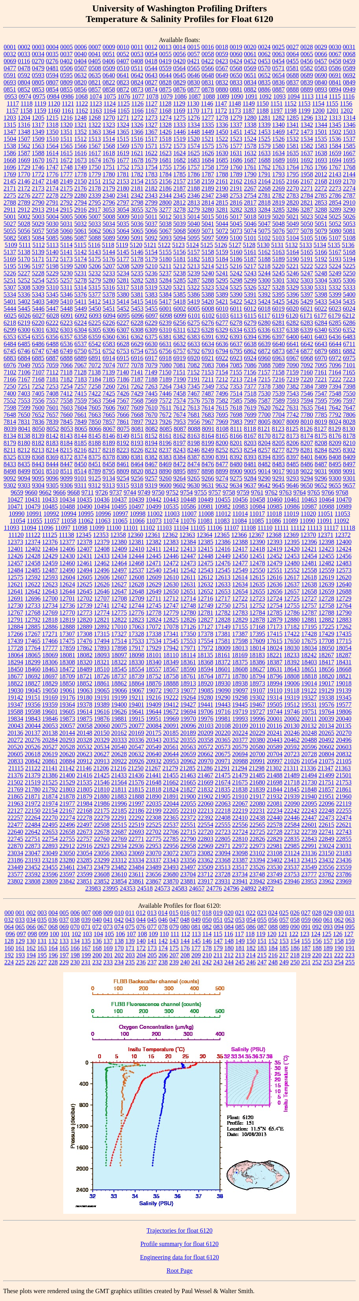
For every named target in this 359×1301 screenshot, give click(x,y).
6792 (193, 351)
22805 (223, 839)
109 (153, 934)
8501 (38, 471)
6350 (335, 329)
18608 (240, 669)
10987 (309, 506)
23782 (326, 874)
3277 (165, 209)
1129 (179, 103)
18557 (153, 669)
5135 (334, 245)
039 (86, 919)
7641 (321, 407)
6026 (24, 315)
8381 (137, 457)
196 (53, 955)
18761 (188, 676)
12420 (292, 549)
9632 (222, 485)
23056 (102, 853)
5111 (25, 245)
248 (273, 962)
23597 (67, 874)
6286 (349, 322)
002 (31, 912)
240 (185, 962)
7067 (80, 365)
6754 (137, 351)
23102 (257, 853)
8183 (52, 443)
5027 (10, 223)
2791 (52, 202)
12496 (102, 570)
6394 (250, 336)
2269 (278, 188)
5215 (222, 266)
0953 (10, 96)
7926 (165, 421)
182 (251, 948)
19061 (67, 690)
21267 (153, 768)
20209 (205, 732)
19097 (240, 690)
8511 (66, 471)
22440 (274, 817)
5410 (66, 301)
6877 (306, 351)
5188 (264, 259)
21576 (136, 782)
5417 (165, 301)
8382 (151, 457)
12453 (292, 556)
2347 (207, 195)
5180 (165, 259)
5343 (38, 294)
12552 (292, 570)
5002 (24, 216)
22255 (344, 810)
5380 (123, 294)
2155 (151, 181)
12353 (101, 534)
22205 (171, 810)
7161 (320, 372)
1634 (278, 153)
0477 (10, 68)
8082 (151, 428)
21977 (67, 803)
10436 (102, 499)
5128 (249, 245)
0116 (24, 61)
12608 (136, 577)
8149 (123, 435)
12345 (84, 534)
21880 (102, 796)
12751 (240, 605)
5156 (179, 252)
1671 (52, 160)
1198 (290, 110)
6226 (109, 322)
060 (317, 919)
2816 (236, 202)
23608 (102, 874)
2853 (321, 202)
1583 (321, 146)
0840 (321, 82)
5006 (80, 216)
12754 (274, 605)
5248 (321, 273)
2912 (24, 209)
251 (306, 962)
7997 (250, 421)
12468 (136, 563)
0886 (264, 89)
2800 (165, 202)
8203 (250, 443)
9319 (151, 485)
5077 (292, 230)
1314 (349, 117)
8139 (38, 435)
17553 (188, 641)
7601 (52, 407)
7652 (38, 414)
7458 (179, 393)
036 (53, 919)
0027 (292, 47)
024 (273, 912)
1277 (207, 117)
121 (283, 934)
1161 (68, 110)
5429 (306, 301)
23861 (136, 881)
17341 (171, 633)
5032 (80, 223)
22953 (153, 846)
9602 (179, 485)
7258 (94, 386)
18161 (222, 655)
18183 (257, 655)
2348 (222, 195)
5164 (292, 252)
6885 (38, 358)
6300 (24, 329)
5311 (66, 287)
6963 (278, 358)
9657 (349, 485)
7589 (278, 400)
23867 (153, 881)
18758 (171, 676)
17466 (50, 641)
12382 (153, 542)
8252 (222, 450)
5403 (38, 301)
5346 (66, 294)
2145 (10, 181)
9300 (335, 478)
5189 (278, 259)
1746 (38, 167)
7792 (335, 414)
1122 (82, 103)
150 (251, 941)
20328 (84, 740)
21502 (15, 782)
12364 (204, 534)
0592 (24, 75)
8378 (109, 457)
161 (20, 948)
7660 (66, 414)
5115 (80, 245)
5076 (278, 230)
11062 (85, 520)
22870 (15, 846)
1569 (123, 146)
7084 (222, 365)
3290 (349, 209)
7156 (250, 372)
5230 (66, 273)
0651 (250, 75)
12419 (274, 549)
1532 (292, 139)
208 (185, 955)
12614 (240, 577)
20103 (206, 725)
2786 (335, 195)
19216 (153, 697)
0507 (80, 68)
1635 (292, 153)
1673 (80, 160)
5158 (207, 252)
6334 (236, 329)
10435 (84, 499)
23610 (119, 874)
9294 (306, 478)
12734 (50, 605)
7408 (52, 393)
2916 (80, 209)
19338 (326, 697)
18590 (188, 669)
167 (86, 948)
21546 (102, 782)
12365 (222, 534)
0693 (10, 82)
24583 (179, 888)
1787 (207, 174)
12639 (326, 584)
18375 (240, 662)
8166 (236, 435)
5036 (137, 223)
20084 (154, 725)
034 (31, 919)
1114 (321, 96)
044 (141, 919)
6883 (10, 358)
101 (65, 934)
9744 (130, 492)
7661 (80, 414)
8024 (335, 421)
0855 (66, 89)
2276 (24, 195)
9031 (321, 471)
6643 (321, 344)
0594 (52, 75)
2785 (321, 195)
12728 (326, 598)
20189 (188, 732)
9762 (271, 492)
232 (97, 962)
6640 (278, 344)
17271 (50, 633)
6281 (278, 322)
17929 (153, 648)
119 (260, 934)
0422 (207, 61)
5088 (94, 238)
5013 (179, 216)
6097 (151, 315)
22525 (153, 824)
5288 (207, 280)
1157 (12, 110)
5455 (151, 308)
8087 (180, 428)
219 (306, 955)
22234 (274, 810)
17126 (188, 626)
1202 (346, 110)
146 (207, 941)
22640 (15, 831)
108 (142, 934)
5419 (193, 301)
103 (87, 934)
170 (119, 948)
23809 (50, 881)
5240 (207, 273)
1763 (278, 167)
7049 (24, 365)
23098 (240, 853)
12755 (292, 605)
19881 (119, 718)
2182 (151, 188)
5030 (52, 223)
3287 (306, 209)
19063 (85, 690)
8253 (236, 450)
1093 (279, 96)
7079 (151, 365)
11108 (248, 527)
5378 (109, 294)
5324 (222, 287)
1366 (137, 131)
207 (174, 955)
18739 (136, 676)
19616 (102, 711)
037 (64, 919)
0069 (10, 61)
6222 (52, 322)
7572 (165, 400)
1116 (349, 96)
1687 (250, 160)
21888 (136, 796)
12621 (15, 584)
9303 (24, 485)
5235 (137, 273)
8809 (123, 471)
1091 (251, 96)
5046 (250, 223)
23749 (274, 874)
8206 (292, 443)
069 (64, 927)
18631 (274, 669)
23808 (32, 881)
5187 (250, 259)
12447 (188, 556)
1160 (54, 110)
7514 (236, 393)
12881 (309, 619)
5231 (80, 273)
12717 (223, 598)
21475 (223, 775)
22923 (102, 846)
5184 (222, 259)
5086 (66, 238)
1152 (290, 103)
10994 (69, 513)
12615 (257, 577)
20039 (326, 718)
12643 (50, 591)
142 (163, 941)
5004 (52, 216)
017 (196, 912)
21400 (67, 775)
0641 (123, 75)
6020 (292, 308)
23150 (326, 853)
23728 (223, 874)
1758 (207, 167)
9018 (292, 471)
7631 (292, 407)
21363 (343, 768)
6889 (80, 358)
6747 (38, 351)
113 (196, 934)
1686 (236, 160)
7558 (66, 400)
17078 (171, 626)
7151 (179, 372)
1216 (66, 117)
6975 (349, 358)
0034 (38, 54)
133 (64, 941)
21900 (188, 796)
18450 (15, 669)
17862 (84, 648)
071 (86, 927)
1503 (349, 131)
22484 (32, 824)
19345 (344, 697)
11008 (206, 513)
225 (20, 962)
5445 (24, 308)
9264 (179, 478)
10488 (67, 506)
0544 (151, 68)
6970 (321, 358)
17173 (274, 626)
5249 (335, 273)
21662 (171, 782)
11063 (102, 520)
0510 (123, 68)
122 (294, 934)
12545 (223, 570)
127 (349, 934)
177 (196, 948)
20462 (292, 740)
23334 (136, 860)
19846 (50, 718)
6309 (151, 329)
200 (97, 955)
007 (86, 912)
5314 (80, 287)
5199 (66, 266)
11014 (240, 513)
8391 (222, 457)
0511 (137, 68)
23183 (344, 853)
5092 (151, 238)
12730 (15, 605)
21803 (67, 789)
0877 (193, 89)
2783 (292, 195)
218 (295, 955)
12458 (32, 563)
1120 (54, 103)
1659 (335, 153)
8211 (10, 450)
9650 (306, 485)
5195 (10, 266)
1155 (332, 103)
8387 (193, 457)
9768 (342, 492)
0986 (67, 96)
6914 (109, 358)
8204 (264, 443)
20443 (274, 740)
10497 (136, 506)
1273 (151, 117)
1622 (151, 153)
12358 (118, 534)
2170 (349, 181)
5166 (321, 252)
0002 (24, 47)
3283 (250, 209)
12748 (188, 605)
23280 (67, 860)
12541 (171, 570)
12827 (205, 619)
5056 (24, 230)
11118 (347, 527)
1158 (26, 110)
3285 (278, 209)
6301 (38, 329)
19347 (15, 704)
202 (119, 955)
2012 (321, 174)
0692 (349, 75)
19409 (153, 704)
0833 (236, 82)
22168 (84, 810)
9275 (236, 478)
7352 (222, 386)
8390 (207, 457)
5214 (207, 266)
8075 (123, 428)
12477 (240, 563)
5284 (165, 280)
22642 (32, 831)
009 (108, 912)
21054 (309, 761)
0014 (179, 47)
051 (218, 919)
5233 (109, 273)
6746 (24, 351)
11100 (113, 527)
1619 (123, 153)
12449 (223, 556)
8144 (80, 435)
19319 (292, 697)
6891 (94, 358)
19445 (240, 704)
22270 (50, 817)
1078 (152, 96)
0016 (207, 47)
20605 (15, 754)
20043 (16, 725)
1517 (151, 139)
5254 (38, 280)
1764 (292, 167)
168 (97, 948)
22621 (344, 824)
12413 (188, 549)
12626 (102, 584)
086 (251, 927)
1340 (278, 124)
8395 (278, 457)
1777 (66, 174)
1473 (306, 131)
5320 (165, 287)
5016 (222, 216)
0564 (179, 68)
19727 (257, 711)
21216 (118, 768)
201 (108, 955)
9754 (186, 492)
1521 (207, 139)
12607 (119, 577)
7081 (179, 365)
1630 (222, 153)
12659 (326, 591)
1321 (80, 124)
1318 (52, 124)
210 (207, 955)
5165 (306, 252)
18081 (67, 655)
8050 (38, 428)
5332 (335, 287)
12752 (257, 605)
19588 (15, 711)
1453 (264, 131)
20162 (119, 732)
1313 (335, 117)
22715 (188, 831)
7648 (10, 414)
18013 (240, 648)
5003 (38, 216)
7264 (165, 386)
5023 (306, 216)
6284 (321, 322)
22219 (240, 810)
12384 (188, 542)
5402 (24, 301)
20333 (119, 740)
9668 (73, 492)
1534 (306, 139)
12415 (205, 549)
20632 (136, 754)
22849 (326, 839)
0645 (179, 75)
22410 (240, 817)
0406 (109, 61)
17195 (309, 626)
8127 (320, 428)
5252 (24, 280)
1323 (109, 124)
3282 (236, 209)
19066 (119, 690)
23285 (84, 860)
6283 (306, 322)
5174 (80, 259)
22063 (223, 803)
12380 (119, 542)
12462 (102, 563)
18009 (223, 648)
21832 (205, 789)
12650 (171, 591)
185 (284, 948)
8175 (321, 435)
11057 (51, 520)
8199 (207, 443)
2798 (137, 202)
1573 (179, 146)
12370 (308, 534)
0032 (10, 54)
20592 (292, 747)
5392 (264, 294)
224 (9, 962)
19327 (309, 697)
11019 (291, 513)
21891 (171, 796)
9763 (285, 492)
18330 (136, 662)
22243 (309, 810)
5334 (10, 294)
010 (119, 912)
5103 (278, 238)
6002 (179, 308)
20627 (102, 754)
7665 (109, 414)
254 (339, 962)
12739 (84, 605)
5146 (137, 252)
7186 (123, 379)
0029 (321, 47)
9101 (80, 478)
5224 (335, 266)
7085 (236, 365)
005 (64, 912)
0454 (278, 61)
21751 (326, 782)
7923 (151, 421)
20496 (344, 740)
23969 (344, 881)
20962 (188, 761)
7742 (292, 414)
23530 (274, 867)
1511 (66, 139)
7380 (278, 386)
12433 (102, 556)
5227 (24, 273)
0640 (109, 75)
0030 (335, 47)
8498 (10, 471)
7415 (80, 393)
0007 (94, 47)
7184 (94, 379)
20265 (326, 732)
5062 (94, 230)
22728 (274, 831)
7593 (292, 400)
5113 (52, 245)
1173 (235, 110)
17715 (344, 641)
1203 (10, 117)
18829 (50, 683)
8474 (193, 464)
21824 (171, 789)
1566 (80, 146)
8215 (66, 450)
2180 (123, 188)
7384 (306, 386)
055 (262, 919)
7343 (179, 386)
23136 (309, 853)
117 (239, 934)
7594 (306, 400)
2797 (123, 202)
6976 (10, 365)
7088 (264, 365)
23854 (119, 881)
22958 (188, 846)
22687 (119, 831)
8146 (109, 435)
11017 (257, 513)
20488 (309, 740)
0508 (94, 68)
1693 (321, 160)
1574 (193, 146)
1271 (123, 117)
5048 (278, 223)
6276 (207, 322)
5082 (10, 238)
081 (196, 927)
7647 (349, 407)
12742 (119, 605)
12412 (171, 549)
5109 (11, 245)
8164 (207, 435)
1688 (264, 160)
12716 (205, 598)
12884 (15, 626)
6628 (123, 344)
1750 (94, 167)
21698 (274, 782)
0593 (38, 75)
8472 (179, 464)
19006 (292, 683)
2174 (52, 188)
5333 (349, 287)
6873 (278, 351)
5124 (192, 245)
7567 (123, 400)
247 (262, 962)
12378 (84, 542)
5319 (151, 287)
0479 (38, 68)
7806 (349, 414)
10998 (138, 513)
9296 (321, 478)
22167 (67, 810)
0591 (10, 75)
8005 (264, 421)
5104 (292, 238)
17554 (205, 641)
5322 (193, 287)
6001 (165, 308)
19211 (136, 697)
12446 (171, 556)
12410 (136, 549)
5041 (207, 223)
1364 (109, 131)
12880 (292, 619)
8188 (94, 443)
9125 (94, 478)
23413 (292, 860)
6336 (264, 329)
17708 (326, 641)
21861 (344, 789)
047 (174, 919)
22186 (136, 810)
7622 (278, 407)
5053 (349, 223)
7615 (222, 407)
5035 (123, 223)
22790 (188, 839)
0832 (222, 82)
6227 (123, 322)
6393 (236, 336)
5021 (292, 216)
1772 (38, 174)
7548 (335, 393)
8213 (38, 450)
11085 (256, 520)
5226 (10, 273)
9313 (109, 485)
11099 (96, 527)
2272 (321, 188)
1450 (222, 131)
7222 (335, 379)
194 (31, 955)
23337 (153, 860)
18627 (257, 669)
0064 (292, 54)
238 (163, 962)
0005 (66, 47)
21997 (136, 803)
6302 (52, 329)
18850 (67, 683)
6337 (278, 329)
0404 (80, 61)
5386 (193, 294)
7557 (52, 400)
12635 (257, 584)
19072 (154, 690)
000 (9, 912)
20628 (119, 754)
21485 (257, 775)
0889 (306, 89)
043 (130, 919)
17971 (188, 648)
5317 (123, 287)
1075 (109, 96)
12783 (240, 612)
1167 (151, 110)
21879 (84, 796)
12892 (102, 626)
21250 (136, 768)
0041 (94, 54)
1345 (335, 124)
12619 (326, 577)
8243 (179, 450)
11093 (11, 527)
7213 (236, 379)
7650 (24, 414)
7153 (207, 372)
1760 (236, 167)
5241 (222, 273)
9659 (17, 492)
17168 (257, 626)
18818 (309, 676)
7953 (179, 421)
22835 (292, 839)
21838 (240, 789)
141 (152, 941)
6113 (236, 315)
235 (130, 962)
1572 (165, 146)
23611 (136, 874)
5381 (137, 294)
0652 (264, 75)
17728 (15, 648)
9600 (165, 485)
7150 (165, 372)
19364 (67, 704)
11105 (197, 527)
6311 (179, 329)
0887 (278, 89)
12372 (343, 534)
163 (42, 948)
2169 (335, 181)
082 (207, 927)
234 (119, 962)
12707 (102, 598)
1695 (349, 160)
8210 (349, 443)
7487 (207, 393)
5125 (206, 245)
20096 (188, 725)
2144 (349, 174)
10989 (344, 506)
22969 (205, 846)
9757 (215, 492)
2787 (349, 195)
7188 (151, 379)
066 (31, 927)
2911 (10, 209)
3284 (264, 209)
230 (75, 962)
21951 (326, 796)
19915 (136, 718)
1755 (165, 167)
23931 (223, 881)
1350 (52, 131)
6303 (66, 329)
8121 (264, 428)
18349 (171, 662)
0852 (24, 89)
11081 (204, 520)
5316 (109, 287)
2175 (66, 188)
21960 (344, 796)
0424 (236, 61)
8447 (66, 464)
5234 (123, 273)
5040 (193, 223)
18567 (171, 669)
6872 (264, 351)
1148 (235, 103)
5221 (292, 266)
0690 (321, 75)
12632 (205, 584)
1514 (109, 139)
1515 (123, 139)
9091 (349, 471)
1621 (137, 153)
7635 (306, 407)
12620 (344, 577)
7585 (236, 400)
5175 (94, 259)
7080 (165, 365)
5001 (10, 216)
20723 (292, 754)
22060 (205, 803)
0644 (165, 75)
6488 (52, 344)
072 (97, 927)
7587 (264, 400)
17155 (240, 626)
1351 (66, 131)
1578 (250, 146)
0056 (179, 54)
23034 (15, 853)
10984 (257, 506)
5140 (52, 252)
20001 (274, 718)
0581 (292, 68)
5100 (236, 238)
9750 (158, 492)
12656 (274, 591)
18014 (257, 648)
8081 (137, 428)
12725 (292, 598)
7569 (151, 400)
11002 (155, 513)
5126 (220, 245)
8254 (250, 450)
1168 (165, 110)
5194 (349, 259)
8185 (80, 443)
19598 (32, 711)
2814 (207, 202)
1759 (222, 167)
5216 (236, 266)
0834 (250, 82)
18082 (85, 655)
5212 (179, 266)
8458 (109, 464)
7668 (137, 414)
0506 (66, 68)
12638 (309, 584)
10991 (34, 513)
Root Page (179, 1270)
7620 (264, 407)
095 (350, 927)
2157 (179, 181)
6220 (38, 322)
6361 (123, 336)
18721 (84, 676)
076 (141, 927)
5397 (306, 294)
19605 (67, 711)
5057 (38, 230)
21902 (205, 796)
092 (317, 927)
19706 (205, 711)
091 (306, 927)
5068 (179, 230)
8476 (207, 464)
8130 (349, 428)
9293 (292, 478)
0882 (250, 89)
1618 (109, 153)
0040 (80, 54)
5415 (137, 301)
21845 (292, 789)
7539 (278, 393)
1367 (151, 131)
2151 (94, 181)
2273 (335, 188)
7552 (10, 400)
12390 (257, 542)
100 (54, 934)
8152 (151, 435)
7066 (66, 365)
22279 (102, 817)
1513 (94, 139)
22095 (309, 803)
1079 (166, 96)
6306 (109, 329)
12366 (239, 534)
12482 (326, 563)
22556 (240, 824)
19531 (309, 704)
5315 (94, 287)
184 (273, 948)
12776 (136, 612)
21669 (205, 782)
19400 (119, 704)
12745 (153, 605)
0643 (151, 75)
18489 (84, 669)
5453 (137, 308)
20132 (309, 725)
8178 (349, 435)
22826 (257, 839)
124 (316, 934)
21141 (49, 768)
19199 (119, 697)
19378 (84, 704)
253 (328, 962)
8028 (349, 421)
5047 (264, 223)
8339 (24, 457)
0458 (335, 61)
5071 (207, 230)
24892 (248, 888)
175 (174, 948)
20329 (102, 740)
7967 (207, 421)
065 (20, 927)
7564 (109, 400)
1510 (52, 139)
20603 (344, 747)
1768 (349, 167)
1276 (193, 117)
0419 (165, 61)
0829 (179, 82)
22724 (240, 831)
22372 (188, 817)
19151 (32, 697)
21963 (15, 803)
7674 (179, 414)
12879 (274, 619)
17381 (223, 633)
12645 (84, 591)
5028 (24, 223)
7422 (94, 393)
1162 (82, 110)
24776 (214, 888)
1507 (24, 139)
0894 (335, 89)
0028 (306, 47)
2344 (165, 195)
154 (295, 941)
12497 (119, 570)
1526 (278, 139)
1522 (222, 139)
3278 (179, 209)
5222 (306, 266)
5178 (137, 259)
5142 (80, 252)
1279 (236, 117)
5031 (66, 223)
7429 (137, 393)
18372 (223, 662)
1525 (264, 139)
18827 (32, 683)
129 (20, 941)
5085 (52, 238)
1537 (349, 139)
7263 (151, 386)
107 (131, 934)
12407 (84, 549)
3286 (292, 209)
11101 (130, 527)
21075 (326, 761)
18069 (50, 655)
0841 (335, 82)
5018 (250, 216)
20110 (257, 725)
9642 (264, 485)
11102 (147, 527)
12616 (274, 577)
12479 (274, 563)
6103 (222, 315)
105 (109, 934)
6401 (306, 336)
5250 (349, 273)
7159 (292, 372)
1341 (292, 124)
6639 (264, 344)
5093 (165, 238)
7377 (250, 386)
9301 (349, 478)
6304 (80, 329)
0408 (137, 61)
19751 (309, 711)
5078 (306, 230)
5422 (236, 301)
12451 (257, 556)
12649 (153, 591)
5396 (292, 294)
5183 (207, 259)
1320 (66, 124)
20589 (274, 747)
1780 (109, 174)
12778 (153, 612)
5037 (151, 223)
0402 (66, 61)
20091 (171, 725)
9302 (10, 485)
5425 (278, 301)
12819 (67, 619)
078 (163, 927)
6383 (193, 336)
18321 (102, 662)
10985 (274, 506)
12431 (84, 556)
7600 (38, 407)
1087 (194, 96)
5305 (335, 280)
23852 (102, 881)
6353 (10, 336)
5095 (193, 238)
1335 (207, 124)
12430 (67, 556)
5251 (10, 280)
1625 (193, 153)
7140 (122, 372)
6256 (179, 322)
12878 (257, 619)
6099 (180, 315)
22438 (257, 817)
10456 (240, 499)
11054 (17, 520)
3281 (222, 209)
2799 (151, 202)
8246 (193, 450)
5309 (38, 287)
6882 (349, 351)
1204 (24, 117)
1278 (222, 117)
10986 (292, 506)
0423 (222, 61)
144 (185, 941)
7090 (292, 365)
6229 (151, 322)
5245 (278, 273)
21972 (32, 803)
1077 (138, 96)
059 (306, 919)
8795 (109, 471)
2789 (24, 202)
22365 (171, 817)
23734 (240, 874)
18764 (205, 676)
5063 (109, 230)
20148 (84, 732)
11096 (45, 527)
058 (295, 919)
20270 (344, 732)
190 (339, 948)
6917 (151, 358)
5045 (236, 223)
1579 (264, 146)
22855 (344, 839)
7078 (137, 365)
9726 (101, 492)
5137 (10, 252)
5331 (321, 287)
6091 (66, 315)
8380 (123, 457)
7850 (94, 421)
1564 (52, 146)
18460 (32, 669)
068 (53, 927)
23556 (326, 867)
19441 (205, 704)
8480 (236, 464)
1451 (236, 131)
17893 (102, 648)
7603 (66, 407)
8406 (321, 457)
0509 (109, 68)
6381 (165, 336)
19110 (274, 690)
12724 (274, 598)
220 (317, 955)
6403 (321, 336)
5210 (151, 266)
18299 (32, 662)
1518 (165, 139)
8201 (236, 443)
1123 (96, 103)
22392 (205, 817)
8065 (81, 428)
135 (86, 941)
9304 (38, 485)
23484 (136, 867)
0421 (193, 61)
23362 (205, 860)
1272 (137, 117)
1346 (349, 124)
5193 (335, 259)
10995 (86, 513)
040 (97, 919)
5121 (150, 245)
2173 (38, 188)
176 (185, 948)
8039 (10, 428)
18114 (188, 655)
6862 (250, 351)
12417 (240, 549)
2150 (80, 181)
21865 (15, 796)
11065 (119, 520)
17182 (292, 626)
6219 (24, 322)
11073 (153, 520)
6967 (292, 358)
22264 (32, 817)
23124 (292, 853)
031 (350, 912)
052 (229, 919)
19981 (223, 718)
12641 (15, 591)
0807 (52, 82)
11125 (49, 534)
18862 (119, 683)
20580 (257, 747)
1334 (193, 124)
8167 (250, 435)
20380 (257, 740)
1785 (179, 174)
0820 (80, 82)
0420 (179, 61)
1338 (250, 124)
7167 (24, 379)
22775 (153, 839)
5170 (24, 259)
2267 (250, 188)
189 (328, 948)
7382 (292, 386)
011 (129, 912)
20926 (136, 761)
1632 (250, 153)
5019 (264, 216)
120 (272, 934)
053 (240, 919)
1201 (332, 110)
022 (251, 912)
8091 (208, 428)
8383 (165, 457)
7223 (349, 379)
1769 (10, 174)
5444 (10, 308)
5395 (278, 294)
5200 (80, 266)
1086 (180, 96)
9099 (66, 478)
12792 (32, 619)
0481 (52, 68)
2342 (137, 195)
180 (229, 948)
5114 (66, 245)
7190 (179, 379)
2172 (24, 188)
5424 (264, 301)
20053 (50, 725)
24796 (231, 888)
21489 (292, 775)
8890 (165, 471)
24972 (266, 888)
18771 (223, 676)
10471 (15, 506)
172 (141, 948)
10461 (292, 499)
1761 (250, 167)
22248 (326, 810)
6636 (222, 344)
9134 (109, 478)
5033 (94, 223)
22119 (343, 803)
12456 (344, 556)
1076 (123, 96)
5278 (80, 280)
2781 (264, 195)
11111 (281, 527)
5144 (109, 252)
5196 (24, 266)
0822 (109, 82)
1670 (38, 160)
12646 (102, 591)
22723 (223, 831)
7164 (334, 372)
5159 (222, 252)
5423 (250, 301)
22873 (32, 846)
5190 (292, 259)
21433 (119, 775)
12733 (32, 605)
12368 (274, 534)
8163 (193, 435)
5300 (264, 280)
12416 (223, 549)
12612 (205, 577)
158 (339, 941)
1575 (207, 146)
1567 (94, 146)
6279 (250, 322)
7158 (278, 372)
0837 (292, 82)
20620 (67, 754)
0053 (137, 54)
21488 (274, 775)
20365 (223, 740)
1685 (222, 160)
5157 (193, 252)
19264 (188, 697)
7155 (235, 372)
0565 (193, 68)
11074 (171, 520)
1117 (13, 103)
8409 (349, 457)
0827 (151, 82)
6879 (321, 351)
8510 (52, 471)
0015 (193, 47)
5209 (137, 266)
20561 (171, 747)
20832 (344, 754)
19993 (240, 718)
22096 (326, 803)
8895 (179, 471)
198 (75, 955)
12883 (344, 619)
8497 (349, 464)
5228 (38, 273)
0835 (264, 82)
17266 (15, 633)
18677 (15, 676)
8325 (10, 457)
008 (97, 912)
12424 (344, 549)
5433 (321, 301)
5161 (250, 252)
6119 (278, 315)
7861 (123, 421)
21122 (32, 768)
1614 (52, 153)
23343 (171, 860)
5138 (24, 252)
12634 (240, 584)
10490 (84, 506)
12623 (50, 584)
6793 (207, 351)
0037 (66, 54)
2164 (264, 181)
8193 (137, 443)
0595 (66, 75)
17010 (119, 626)
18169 (239, 655)
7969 (222, 421)
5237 (165, 273)
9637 (250, 485)
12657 (292, 591)
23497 (188, 867)
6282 (292, 322)
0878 (207, 89)
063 (350, 919)
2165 (278, 181)
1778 (80, 174)
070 (75, 927)
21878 (67, 796)
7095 (321, 365)
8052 (52, 428)
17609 (257, 641)
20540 (119, 747)
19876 (102, 718)
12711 (153, 598)
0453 (264, 61)
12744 (136, 605)
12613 (223, 577)
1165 (123, 110)
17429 (326, 633)
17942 (171, 648)
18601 (223, 669)
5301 (278, 280)
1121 (68, 103)
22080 (257, 803)
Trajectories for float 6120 (179, 1230)
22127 (15, 810)
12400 (344, 542)
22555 (223, 824)
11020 (308, 513)
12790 (344, 612)
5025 (335, 216)
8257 (264, 450)
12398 (326, 542)
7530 (264, 393)
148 (229, 941)
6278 (236, 322)
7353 (236, 386)
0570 (264, 68)
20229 (257, 732)
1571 (151, 146)
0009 (109, 47)
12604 (67, 577)
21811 (118, 789)
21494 (309, 775)
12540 (153, 570)
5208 (123, 266)
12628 (136, 584)
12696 (32, 598)
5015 (207, 216)
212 (229, 955)
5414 (123, 301)
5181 (179, 259)
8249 (207, 450)
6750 (80, 351)
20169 (136, 732)
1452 (250, 131)
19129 (326, 690)
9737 (116, 492)
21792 (50, 789)
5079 (321, 230)
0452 (250, 61)
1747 (52, 167)
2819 (278, 202)
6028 (52, 315)
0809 (66, 82)
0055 (165, 54)
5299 (250, 280)
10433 (50, 499)
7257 (80, 386)
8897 (193, 471)
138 (119, 941)
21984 (84, 803)
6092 (81, 315)
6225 (94, 322)
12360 (135, 534)
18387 (274, 662)
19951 (153, 718)
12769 (50, 612)
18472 (67, 669)
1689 (278, 160)
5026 (349, 216)
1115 (335, 96)
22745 (15, 839)
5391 (250, 294)
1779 (94, 174)
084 (229, 927)
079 (174, 927)
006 (75, 912)
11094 (28, 527)
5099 (222, 238)
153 (284, 941)
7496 (222, 393)
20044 (33, 725)
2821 (306, 202)
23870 (171, 881)
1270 (109, 117)
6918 (165, 358)
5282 (137, 280)
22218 (223, 810)
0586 (335, 68)
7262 (137, 386)
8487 (321, 464)
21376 (15, 775)
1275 (179, 117)
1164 (109, 110)
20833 (15, 761)
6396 (264, 336)
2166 (292, 181)
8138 (24, 435)
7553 (24, 400)
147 (218, 941)
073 (108, 927)
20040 (344, 718)
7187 (137, 379)
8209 (335, 443)
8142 (52, 435)
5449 (80, 308)
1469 (278, 131)
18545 (119, 669)
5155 (165, 252)
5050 (306, 223)
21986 (102, 803)
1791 (264, 174)
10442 (153, 499)
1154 (318, 103)
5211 (165, 266)
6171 (306, 315)
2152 (109, 181)
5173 (66, 259)
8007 (278, 421)
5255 (52, 280)
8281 (306, 450)
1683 (193, 160)
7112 (52, 372)
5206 (94, 266)
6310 (165, 329)
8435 (24, 464)
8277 (278, 450)
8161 (165, 435)
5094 (179, 238)
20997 (274, 761)
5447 (52, 308)
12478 (257, 563)
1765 (306, 167)
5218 (264, 266)
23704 (188, 874)
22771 (136, 839)
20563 (188, 747)
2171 (10, 188)
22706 (171, 831)
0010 (123, 47)
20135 (343, 725)
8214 (52, 450)
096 (10, 934)
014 (163, 912)
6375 (151, 336)
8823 (151, 471)
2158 (193, 181)
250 (295, 962)
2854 (335, 202)
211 (217, 955)
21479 (240, 775)
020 (229, 912)
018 (207, 912)
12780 (188, 612)
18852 (84, 683)
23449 (15, 867)
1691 (292, 160)
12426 (15, 556)
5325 (236, 287)
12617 (292, 577)
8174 (306, 435)
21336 (308, 768)
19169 (50, 697)
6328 (207, 329)
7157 (264, 372)
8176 (335, 435)
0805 (38, 82)
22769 (119, 839)
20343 (153, 740)
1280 (250, 117)
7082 (193, 365)
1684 (207, 160)
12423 (326, 549)
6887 (52, 358)
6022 (321, 308)
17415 (274, 633)
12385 (205, 542)
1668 (10, 160)
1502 (335, 131)
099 (43, 934)
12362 (170, 534)
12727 (309, 598)
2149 (66, 181)
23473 (84, 867)
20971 (223, 761)
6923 (236, 358)
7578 (207, 400)
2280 (80, 195)
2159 (207, 181)
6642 (306, 344)
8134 (10, 435)
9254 (123, 478)
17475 (67, 641)
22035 (153, 803)
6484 (10, 344)
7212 (222, 379)
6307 (123, 329)
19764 (326, 711)
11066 (137, 520)
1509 (38, 139)
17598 (240, 641)
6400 (292, 336)
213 (240, 955)
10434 (67, 499)
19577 (344, 704)
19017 (326, 683)
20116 (274, 725)
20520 (15, 747)
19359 (50, 704)
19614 (84, 711)
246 (251, 962)
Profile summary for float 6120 (179, 1244)
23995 (110, 888)
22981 (274, 846)
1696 (10, 167)
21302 (274, 768)
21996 (119, 803)
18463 (50, 669)
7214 (250, 379)
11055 (34, 520)
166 (75, 948)
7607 (123, 407)
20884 (67, 761)
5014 (193, 216)
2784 (306, 195)
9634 (236, 485)
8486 (306, 464)
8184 (66, 443)
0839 (306, 82)
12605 (84, 577)
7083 (207, 365)
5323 (207, 287)
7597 (349, 400)
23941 (240, 881)
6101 (194, 315)
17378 (205, 633)
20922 (119, 761)
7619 (250, 407)
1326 (137, 124)
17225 (326, 626)
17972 (205, 648)
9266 (207, 478)
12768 (32, 612)
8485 (292, 464)
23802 (15, 881)
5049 (292, 223)
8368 (38, 457)
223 (350, 955)
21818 (153, 789)
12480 (292, 563)
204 (141, 955)
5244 (264, 273)
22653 (50, 831)
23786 (344, 874)
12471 (153, 563)
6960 (264, 358)
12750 (223, 605)
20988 (240, 761)
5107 (335, 238)
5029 (38, 223)
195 (42, 955)
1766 (321, 167)
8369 (52, 457)
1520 (193, 139)
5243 (250, 273)
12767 (15, 612)
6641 (292, 344)
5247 (306, 273)
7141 (136, 372)
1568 (109, 146)
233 (108, 962)
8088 (194, 428)
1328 (165, 124)
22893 (50, 846)
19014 (309, 683)
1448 (193, 131)
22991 (309, 846)
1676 (109, 160)
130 (31, 941)
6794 (222, 351)
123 (305, 934)
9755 (200, 492)
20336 (136, 740)
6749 (66, 351)
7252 (38, 386)
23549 (309, 867)
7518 (250, 393)
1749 (80, 167)
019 (218, 912)
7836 (38, 421)
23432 (326, 860)
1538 (10, 146)
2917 (94, 209)
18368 (205, 662)
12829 (240, 619)
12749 (205, 605)
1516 (137, 139)
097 (21, 934)
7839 (52, 421)
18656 (326, 669)
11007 (188, 513)
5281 (123, 280)
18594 (205, 669)
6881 (335, 351)
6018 (264, 308)
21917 (257, 796)
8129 (334, 428)
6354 (24, 336)
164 (53, 948)
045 (152, 919)
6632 (179, 344)
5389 (222, 294)
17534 (153, 641)
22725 (257, 831)
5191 (306, 259)
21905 (223, 796)
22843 (309, 839)
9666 (59, 492)
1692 (306, 160)
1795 (292, 174)
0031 (349, 47)
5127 (235, 245)
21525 (50, 782)
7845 (66, 421)
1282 (278, 117)
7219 (292, 379)
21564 (119, 782)
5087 (80, 238)
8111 (236, 428)
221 (328, 955)
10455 (223, 499)
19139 (343, 690)
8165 (222, 435)
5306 (349, 280)
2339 (94, 195)
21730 (309, 782)
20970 (205, 761)
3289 (335, 209)
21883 (119, 796)
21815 (136, 789)
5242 (236, 273)
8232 (151, 450)
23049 (50, 853)
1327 (151, 124)
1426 (165, 131)
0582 (306, 68)
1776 (52, 174)
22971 (223, 846)
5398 (321, 294)
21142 (67, 768)
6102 (208, 315)
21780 (32, 789)
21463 (188, 775)
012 (141, 912)
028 (317, 912)
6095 (123, 315)
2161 (222, 181)
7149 (151, 372)
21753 (344, 782)
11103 (164, 527)
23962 (326, 881)
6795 (236, 351)
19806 (344, 711)
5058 (52, 230)
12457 (15, 563)
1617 (94, 153)
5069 (193, 230)
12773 (84, 612)
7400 (10, 393)
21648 (153, 782)
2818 (264, 202)
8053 (66, 428)
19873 (67, 718)
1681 (165, 160)
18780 (240, 676)
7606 (109, 407)
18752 (153, 676)
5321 (179, 287)
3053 (109, 209)
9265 (193, 478)
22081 (274, 803)
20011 (309, 718)
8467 (151, 464)
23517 (240, 867)
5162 (264, 252)
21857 (326, 789)
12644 (67, 591)
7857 (109, 421)
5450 (94, 308)
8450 (80, 464)
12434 (119, 556)
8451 (94, 464)
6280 (264, 322)
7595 (321, 400)
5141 (66, 252)
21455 (171, 775)
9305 (52, 485)
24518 (145, 888)
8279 (292, 450)
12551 (274, 570)
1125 (123, 103)
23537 (292, 867)
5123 (178, 245)
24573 (162, 888)
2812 (179, 202)
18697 (50, 676)
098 (32, 934)
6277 (222, 322)
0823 (123, 82)
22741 (326, 831)
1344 (321, 124)
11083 (222, 520)
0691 (335, 75)
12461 (84, 563)
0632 (80, 75)
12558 (309, 570)
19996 (257, 718)
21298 (257, 768)
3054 (123, 209)
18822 (15, 683)
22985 (292, 846)
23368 (223, 860)
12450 (240, 556)
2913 (38, 209)
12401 (15, 549)
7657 (52, 414)
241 (196, 962)
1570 (137, 146)
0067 (335, 54)
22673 (84, 831)
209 (196, 955)
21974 (50, 803)
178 (207, 948)
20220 (223, 732)
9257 (151, 478)
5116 (94, 245)
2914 (52, 209)
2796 (109, 202)
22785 (171, 839)
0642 (137, 75)
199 (86, 955)
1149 (248, 103)
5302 (292, 280)
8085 (165, 428)
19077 (188, 690)
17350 (188, 633)
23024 (326, 846)
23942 (257, 881)
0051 (109, 54)
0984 (53, 96)
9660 (31, 492)
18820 (326, 676)
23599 (84, 874)
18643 (292, 669)
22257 (15, 817)
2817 (250, 202)
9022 (306, 471)
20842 (32, 761)
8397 (292, 457)
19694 (188, 711)
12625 (84, 584)
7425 (109, 393)
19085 (206, 690)
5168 (349, 252)
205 (152, 955)
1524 (250, 139)
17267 (32, 633)
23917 (205, 881)
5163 (278, 252)
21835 (223, 789)
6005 (193, 308)
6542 (94, 344)
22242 (292, 810)
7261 (123, 386)
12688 (344, 591)
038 (75, 919)
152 (273, 941)
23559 (344, 867)
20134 (326, 725)
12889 (84, 626)
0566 (207, 68)
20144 (67, 732)
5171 (38, 259)
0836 (278, 82)
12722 (240, 598)
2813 (193, 202)
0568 (236, 68)
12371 (325, 534)
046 (163, 919)
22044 (171, 803)
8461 (123, 464)
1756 (179, 167)
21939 (292, 796)
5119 (122, 245)
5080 (335, 230)
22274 (67, 817)
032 (9, 919)
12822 (119, 619)
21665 (188, 782)
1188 (262, 110)
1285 (292, 117)
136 (97, 941)
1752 (123, 167)
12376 (50, 542)
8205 (278, 443)
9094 (24, 478)
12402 (32, 549)
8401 (306, 457)
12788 (326, 612)
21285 (188, 768)
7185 (109, 379)
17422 (292, 633)
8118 (250, 428)
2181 (137, 188)
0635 (94, 75)
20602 (326, 747)
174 (163, 948)
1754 (151, 167)
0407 (123, 61)
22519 (136, 824)
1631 (236, 153)
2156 (165, 181)
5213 (193, 266)
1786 (193, 174)
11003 (172, 513)
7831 (24, 421)
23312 (119, 860)
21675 (240, 782)
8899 (222, 471)
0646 (193, 75)
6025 (10, 315)
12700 (50, 598)
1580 (278, 146)
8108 (222, 428)
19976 (205, 718)
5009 (123, 216)
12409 (119, 549)
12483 (344, 563)
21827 (188, 789)
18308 (67, 662)
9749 (144, 492)
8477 (222, 464)
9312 (94, 485)
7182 (66, 379)
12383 (171, 542)
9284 (250, 478)
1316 (24, 124)
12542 (188, 570)
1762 (264, 167)
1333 (179, 124)
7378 (264, 386)
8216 (80, 450)
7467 (193, 393)
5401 (10, 301)
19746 (292, 711)
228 (53, 962)
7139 (108, 372)
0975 (39, 96)
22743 (344, 831)
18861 (102, 683)
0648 (207, 75)
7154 (221, 372)
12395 (292, 542)
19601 (50, 711)
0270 (38, 61)
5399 (335, 294)
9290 (264, 478)
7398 (349, 386)
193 (20, 955)
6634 (207, 344)
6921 (207, 358)
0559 (165, 68)
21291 (222, 768)
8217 (94, 450)
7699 (250, 414)
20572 (205, 747)
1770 (24, 174)
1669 (24, 160)
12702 (84, 598)
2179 (109, 188)
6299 (10, 329)
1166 (137, 110)
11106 (214, 527)
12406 (67, 549)
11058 (68, 520)
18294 (15, 662)
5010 (137, 216)
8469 (165, 464)
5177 (123, 259)
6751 (94, 351)
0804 (24, 82)
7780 (306, 414)
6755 (151, 351)
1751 (109, 167)
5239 (193, 273)
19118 (291, 690)
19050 (50, 690)
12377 (67, 542)
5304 (321, 280)
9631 (207, 485)
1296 (306, 117)
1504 (10, 139)
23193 (32, 860)
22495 (50, 824)
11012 (223, 513)
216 (273, 955)
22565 (257, 824)
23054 (84, 853)
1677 (123, 160)
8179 (10, 443)
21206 (101, 768)
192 (9, 955)
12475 (205, 563)
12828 (223, 619)
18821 (344, 676)
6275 (193, 322)
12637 (292, 584)
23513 (223, 867)
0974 (24, 96)
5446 (38, 308)
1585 (349, 146)
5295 (222, 280)
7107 (38, 372)
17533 (136, 641)
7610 (151, 407)
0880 (222, 89)
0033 (24, 54)
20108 (223, 725)
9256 (137, 478)
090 (295, 927)
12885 (32, 626)
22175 (102, 810)
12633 (223, 584)
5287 (193, 280)
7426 (123, 393)
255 (350, 962)
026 (295, 912)
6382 (179, 336)
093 (328, 927)
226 (31, 962)
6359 (94, 336)
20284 (50, 740)
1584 (335, 146)
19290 (223, 697)
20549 (153, 747)
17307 (67, 633)
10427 (15, 499)
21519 (32, 782)
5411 (80, 301)
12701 (67, 598)
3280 (207, 209)
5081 (349, 230)
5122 (164, 245)
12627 (119, 584)
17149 (223, 626)
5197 (38, 266)
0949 (349, 89)
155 (306, 941)
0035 (52, 54)
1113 (307, 96)
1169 (179, 110)
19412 (171, 704)
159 (350, 941)
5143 (94, 252)
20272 (15, 740)
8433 (10, 464)
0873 (137, 89)
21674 (223, 782)
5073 (236, 230)
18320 (84, 662)
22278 (84, 817)
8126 (306, 428)
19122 (309, 690)
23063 (119, 853)
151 (262, 941)
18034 (309, 648)
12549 (240, 570)
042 (119, 919)
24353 (128, 888)
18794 (257, 676)
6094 (109, 315)
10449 (205, 499)
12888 (67, 626)
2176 (80, 188)
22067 (240, 803)
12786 (292, 612)
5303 (306, 280)
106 (120, 934)
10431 (32, 499)
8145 (94, 435)
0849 (349, 82)
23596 (50, 874)
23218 (50, 860)
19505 (274, 704)
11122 (32, 534)
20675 (223, 754)
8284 (321, 450)
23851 (84, 881)
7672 (165, 414)
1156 (346, 103)
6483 (349, 336)
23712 (205, 874)
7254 (66, 386)
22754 (50, 839)
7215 (264, 379)
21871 (32, 796)
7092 (306, 365)
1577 (236, 146)
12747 (171, 605)
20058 (85, 725)
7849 (80, 421)
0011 (137, 47)
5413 (109, 301)
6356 (52, 336)
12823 (136, 619)
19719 (240, 711)
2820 (292, 202)
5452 (123, 308)
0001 (10, 47)
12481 (309, 563)
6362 (137, 336)
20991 (257, 761)
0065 (306, 54)
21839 (257, 789)
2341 (123, 195)
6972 (335, 358)
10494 (102, 506)
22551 (188, 824)
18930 (223, 683)
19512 (292, 704)
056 (273, 919)
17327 (119, 633)
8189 (109, 443)
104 (98, 934)
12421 (309, 549)
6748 (52, 351)
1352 (80, 131)
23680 (171, 874)
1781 (123, 174)
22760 (102, 839)
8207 (306, 443)
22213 (205, 810)
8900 (236, 471)
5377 (94, 294)
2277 (38, 195)
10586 (188, 506)
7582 (222, 400)
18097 (119, 655)
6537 (80, 344)
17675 (309, 641)
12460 (67, 563)
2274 (349, 188)
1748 (66, 167)
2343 (151, 195)
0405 (94, 61)
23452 (32, 867)
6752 (109, 351)
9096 (52, 478)
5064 (123, 230)
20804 (326, 754)
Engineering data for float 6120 (179, 1257)
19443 (223, 704)
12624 (67, 584)
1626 (207, 153)
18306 (50, 662)
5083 (24, 238)
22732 (292, 831)
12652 (205, 591)
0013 (165, 47)
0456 (306, 61)
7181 (52, 379)
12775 (119, 612)
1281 (264, 117)
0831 (207, 82)
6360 (109, 336)
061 (328, 919)
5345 (52, 294)
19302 (257, 697)
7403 (24, 393)
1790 (250, 174)
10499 (153, 506)
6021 (306, 308)
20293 (67, 740)
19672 (171, 711)
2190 (222, 188)
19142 (15, 697)
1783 (151, 174)
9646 (292, 485)
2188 (193, 188)
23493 (171, 867)
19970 (188, 718)
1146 (207, 103)
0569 (250, 68)
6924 (250, 358)
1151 (276, 103)
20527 (50, 747)
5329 (292, 287)
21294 (239, 768)
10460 (274, 499)
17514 (119, 641)
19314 (274, 697)
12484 (15, 570)
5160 (236, 252)
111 (175, 934)
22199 (153, 810)
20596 (309, 747)
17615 (274, 641)
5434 (335, 301)
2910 (349, 202)
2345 (179, 195)
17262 (344, 626)
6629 (137, 344)
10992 (51, 513)
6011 (236, 308)
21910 (240, 796)
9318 (137, 485)
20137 (32, 732)
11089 (290, 520)
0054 (151, 54)
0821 (94, 82)
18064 (16, 655)
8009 (292, 421)
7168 (38, 379)
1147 (221, 103)
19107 (258, 690)
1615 (66, 153)
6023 (335, 308)
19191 (102, 697)
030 (339, 912)
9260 (165, 478)
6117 (264, 315)
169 (108, 948)
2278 (52, 195)
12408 (102, 549)
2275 (10, 195)
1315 (10, 124)
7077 (123, 365)
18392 (292, 662)
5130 (263, 245)
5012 (165, 216)
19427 (188, 704)
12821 (102, 619)
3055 (137, 209)
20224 (240, 732)
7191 (193, 379)
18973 (257, 683)
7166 (10, 379)
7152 (193, 372)
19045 (33, 690)
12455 (326, 556)
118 (250, 934)
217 (284, 955)
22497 (84, 824)
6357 (66, 336)
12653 (223, 591)
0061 (250, 54)
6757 (179, 351)
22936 (136, 846)
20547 (136, 747)
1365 (123, 131)
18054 (344, 648)
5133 (305, 245)
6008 (207, 308)
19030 (16, 690)
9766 (328, 492)
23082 (205, 853)
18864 (136, 683)
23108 (274, 853)
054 (251, 919)
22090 (292, 803)
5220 (278, 266)
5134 (319, 245)
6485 (24, 344)
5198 (52, 266)
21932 (274, 796)
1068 (81, 96)
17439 (15, 641)
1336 (222, 124)
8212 (24, 450)
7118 (66, 372)
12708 (119, 598)
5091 (137, 238)
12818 (50, 619)
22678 (102, 831)
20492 (326, 740)
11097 (62, 527)
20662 (205, 754)
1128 (165, 103)
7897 (137, 421)
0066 (321, 54)
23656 (153, 874)
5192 (321, 259)
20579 (240, 747)
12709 (136, 598)
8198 (193, 443)
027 (306, 912)
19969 (171, 718)
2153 (123, 181)
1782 (137, 174)
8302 (349, 450)
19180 (84, 697)
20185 (171, 732)
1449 (207, 131)
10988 (326, 506)
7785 (321, 414)
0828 (165, 82)
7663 (94, 414)
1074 (95, 96)
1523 (236, 139)
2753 (236, 195)
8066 (95, 428)
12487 (50, 570)
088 (273, 927)
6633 (193, 344)
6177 (320, 315)
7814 (10, 421)
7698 (236, 414)
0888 (292, 89)
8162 (179, 435)
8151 (137, 435)
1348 (24, 131)
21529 (67, 782)
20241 (274, 732)
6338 (292, 329)
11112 (297, 527)
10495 (119, 506)
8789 (94, 471)
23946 (292, 881)
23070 (153, 853)
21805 (84, 789)
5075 (264, 230)
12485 (32, 570)
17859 (67, 648)
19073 (171, 690)
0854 (52, 89)
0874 (151, 89)
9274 (222, 478)
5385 (179, 294)
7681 (193, 414)
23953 (309, 881)
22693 (136, 831)
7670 (151, 414)
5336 (24, 294)
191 (350, 948)
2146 (24, 181)
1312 (321, 117)
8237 (165, 450)
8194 (151, 443)
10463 (309, 499)
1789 (236, 174)
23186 (15, 860)
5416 (151, 301)
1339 (264, 124)
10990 (17, 513)
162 (31, 948)
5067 (165, 230)
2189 (207, 188)
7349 (207, 386)
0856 (80, 89)
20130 (291, 725)
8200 (222, 443)
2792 (66, 202)
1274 (165, 117)
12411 (153, 549)
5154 (151, 252)
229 (64, 962)
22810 (240, 839)
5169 (10, 259)
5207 (109, 266)
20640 (153, 754)
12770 (67, 612)
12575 (15, 577)
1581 (292, 146)
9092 (10, 478)
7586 (250, 400)
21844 (274, 789)
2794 (80, 202)
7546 (306, 393)
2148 (52, 181)
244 (229, 962)
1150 (262, 103)
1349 (38, 131)
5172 (52, 259)
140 (141, 941)
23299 (102, 860)
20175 (153, 732)
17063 (136, 626)
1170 (193, 110)
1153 (304, 103)
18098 (137, 655)
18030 (292, 648)
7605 (94, 407)
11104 (181, 527)
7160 (306, 372)
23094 (223, 853)
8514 (80, 471)
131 (42, 941)
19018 (344, 683)
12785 (274, 612)
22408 (223, 817)
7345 (193, 386)
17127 (205, 626)
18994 (274, 683)
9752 (172, 492)
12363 (187, 534)
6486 (38, 344)
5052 (335, 223)
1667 (349, 153)
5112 (38, 245)
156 (317, 941)
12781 (205, 612)
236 (141, 962)
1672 (66, 160)
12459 (50, 563)
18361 (188, 662)
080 (185, 927)
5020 (278, 216)
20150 (102, 732)
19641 (136, 711)
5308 (24, 287)
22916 (84, 846)
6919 (179, 358)
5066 (151, 230)
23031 (344, 846)
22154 (50, 810)
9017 (278, 471)
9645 (278, 485)
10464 (326, 499)
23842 (67, 881)
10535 (171, 506)
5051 (321, 223)
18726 (102, 676)
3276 (151, 209)
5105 (306, 238)
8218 (109, 450)
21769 (15, 789)
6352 (349, 329)
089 (284, 927)
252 (317, 962)
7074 (109, 365)
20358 (205, 740)
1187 (248, 110)
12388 (240, 542)
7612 (179, 407)
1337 (236, 124)
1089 (222, 96)
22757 (84, 839)
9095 (38, 478)
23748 (257, 874)
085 (240, 927)
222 (339, 955)
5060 (66, 230)
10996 (103, 513)
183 (262, 948)
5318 (137, 287)
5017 (236, 216)
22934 (119, 846)
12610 (171, 577)
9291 (278, 478)
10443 (171, 499)
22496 (67, 824)
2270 (292, 188)
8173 (292, 435)
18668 (344, 669)
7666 (123, 414)
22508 (102, 824)
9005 (250, 471)
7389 (321, 386)
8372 (66, 457)
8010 (306, 421)
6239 (165, 322)
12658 (309, 591)
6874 (292, 351)
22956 (171, 846)
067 (42, 927)
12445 (153, 556)
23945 (274, 881)
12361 (153, 534)
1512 (80, 139)
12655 (257, 591)
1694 (335, 160)
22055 (188, 803)
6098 (165, 315)
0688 (292, 75)
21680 (257, 782)
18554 (136, 669)
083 (218, 927)
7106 (24, 372)
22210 (188, 810)
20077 (137, 725)
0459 (349, 61)
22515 (119, 824)
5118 (108, 245)
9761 (257, 492)
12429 (50, 556)
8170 (264, 435)
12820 (84, 619)
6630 (151, 344)
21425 (102, 775)
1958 (306, 174)
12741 (102, 605)
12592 (32, 577)
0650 (236, 75)
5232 (94, 273)
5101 (250, 238)
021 (240, 912)
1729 (24, 167)
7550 (349, 393)
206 (163, 955)
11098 (79, 527)
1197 (276, 110)
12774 (102, 612)
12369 (291, 534)
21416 (84, 775)
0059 (222, 54)
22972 (240, 846)
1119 (40, 103)
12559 (326, 570)
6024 (349, 308)
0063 (278, 54)
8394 (264, 457)
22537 (171, 824)
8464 (137, 464)
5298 (236, 280)
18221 (274, 655)
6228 (137, 322)
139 (130, 941)
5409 (52, 301)
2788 (10, 202)
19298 (240, 697)
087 (262, 927)
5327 (264, 287)
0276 (52, 61)
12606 (102, 577)
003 (42, 912)
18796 (274, 676)
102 (76, 934)
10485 (50, 506)
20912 (84, 761)
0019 (236, 47)
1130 (193, 103)
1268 (94, 117)
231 (86, 962)
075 (130, 927)
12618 (309, 577)
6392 (222, 336)
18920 (205, 683)
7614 (207, 407)
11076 (188, 520)
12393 (274, 542)
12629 (153, 584)
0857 (94, 89)
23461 (67, 867)
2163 (250, 181)
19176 (67, 697)
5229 (52, 273)
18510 (102, 669)
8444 (52, 464)
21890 (153, 796)
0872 (123, 89)
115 (217, 934)
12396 (309, 542)
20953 (171, 761)
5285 (179, 280)
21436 (136, 775)
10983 (240, 506)
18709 (67, 676)
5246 (292, 273)
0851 (10, 89)
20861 (50, 761)
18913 (188, 683)
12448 (205, 556)
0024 (264, 47)
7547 (321, 393)
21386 (50, 775)
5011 (151, 216)
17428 (309, 633)
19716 (223, 711)
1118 (26, 103)
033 (20, 919)
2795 (94, 202)
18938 (240, 683)
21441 (153, 775)
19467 (257, 704)
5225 (349, 266)
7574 (179, 400)
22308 (153, 817)
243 (218, 962)
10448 (188, 499)
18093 (102, 655)
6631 (165, 344)
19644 (153, 711)
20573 (223, 747)
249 (284, 962)
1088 (208, 96)
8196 (165, 443)
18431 (344, 662)
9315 (123, 485)
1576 (222, 146)
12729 (344, 598)
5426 (292, 301)
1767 (335, 167)
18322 (119, 662)
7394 (335, 386)
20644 (171, 754)
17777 (50, 648)
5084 (38, 238)
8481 (250, 464)
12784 (257, 612)
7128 (80, 372)
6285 (335, 322)
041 (108, 919)
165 (64, 948)
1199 (304, 110)
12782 (223, 612)
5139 (38, 252)
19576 (326, 704)
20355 (188, 740)
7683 (207, 414)
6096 (137, 315)
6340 (321, 329)
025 (284, 912)
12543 (205, 570)
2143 (335, 174)
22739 (309, 831)
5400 (349, 294)
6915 (123, 358)
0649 (222, 75)
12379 (102, 542)
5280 (109, 280)
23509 (205, 867)
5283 (151, 280)
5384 (165, 294)
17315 (102, 633)
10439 (136, 499)
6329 (222, 329)
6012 (250, 308)
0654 (278, 75)
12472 (171, 563)
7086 (250, 365)
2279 (66, 195)
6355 (38, 336)
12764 (344, 605)
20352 (171, 740)
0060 (236, 54)
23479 (102, 867)
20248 (309, 732)
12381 (136, 542)
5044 (222, 223)
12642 (32, 591)
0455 (292, 61)
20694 (240, 754)
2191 (236, 188)
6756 (165, 351)
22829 (274, 839)
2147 (38, 181)
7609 (137, 407)
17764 (32, 648)
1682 (179, 160)
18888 (171, 683)
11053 (342, 513)
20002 (292, 718)
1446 (179, 131)
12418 (257, 549)
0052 (123, 54)
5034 (109, 223)
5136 (348, 245)
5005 (66, 216)
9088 (335, 471)
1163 (96, 110)
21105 (343, 761)
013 (152, 912)
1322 (94, 124)
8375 (94, 457)
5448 (66, 308)
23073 (188, 853)
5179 (151, 259)
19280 (205, 697)
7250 (10, 386)
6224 (80, 322)
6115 (250, 315)
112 (185, 934)
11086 (273, 520)
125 (327, 934)
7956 (193, 421)
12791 (15, 619)
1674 (94, 160)
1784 (165, 174)
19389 (102, 704)
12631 (188, 584)
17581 (223, 641)
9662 (45, 492)
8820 (137, 471)
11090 (307, 520)
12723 (257, 598)
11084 (239, 520)
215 (262, 955)
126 (338, 934)
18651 (309, 669)
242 (207, 962)
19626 (119, 711)
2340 (109, 195)
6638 (250, 344)
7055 (38, 365)
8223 (123, 450)
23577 (15, 874)
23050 (67, 853)
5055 (10, 230)
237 (152, 962)
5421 (222, 301)
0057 (193, 54)
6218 (10, 322)
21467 (205, 775)
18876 (153, 683)
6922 (222, 358)
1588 (38, 153)
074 (119, 927)
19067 (137, 690)
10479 (32, 506)
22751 (32, 839)
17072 (153, 626)
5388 (207, 294)
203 (130, 955)
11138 (66, 534)
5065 (137, 230)
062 (339, 919)
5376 (80, 294)
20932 (153, 761)
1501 (321, 131)
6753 (123, 351)
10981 (205, 506)
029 (328, 912)
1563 (38, 146)
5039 (179, 223)
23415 (309, 860)
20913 (102, 761)
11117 (331, 527)
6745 (10, 351)
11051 (325, 513)
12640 (344, 584)
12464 (119, 563)
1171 (207, 110)
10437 (119, 499)
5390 (236, 294)
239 (174, 962)
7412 (66, 393)
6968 (306, 358)
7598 (10, 407)
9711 (87, 492)
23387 (240, 860)
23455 (50, 867)
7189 (165, 379)
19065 (102, 690)
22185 (119, 810)
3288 (321, 209)
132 (53, 941)
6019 (278, 308)
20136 (15, 732)
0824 (137, 82)
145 (196, 941)
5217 (250, 266)
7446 (165, 393)
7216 (278, 379)
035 (42, 919)
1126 (137, 103)
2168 (321, 181)
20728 (309, 754)
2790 (38, 202)
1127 (151, 103)
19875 (84, 718)
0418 (151, 61)
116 (228, 934)
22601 (309, 824)
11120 (16, 534)
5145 (123, 252)
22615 (326, 824)
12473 (188, 563)
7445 (151, 393)
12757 (309, 605)
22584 (292, 824)
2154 (137, 181)
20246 (292, 732)
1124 (109, 103)
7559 (80, 400)
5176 (109, 259)
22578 (274, 824)
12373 (15, 542)
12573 (344, 570)
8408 (335, 457)
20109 (240, 725)
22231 (257, 810)
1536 (335, 139)
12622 (32, 584)
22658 (67, 831)
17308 (84, 633)
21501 (344, 775)
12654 (240, 591)
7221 (321, 379)
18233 (291, 655)
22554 (205, 824)
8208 (321, 443)
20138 (50, 732)
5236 (151, 273)
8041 (24, 428)
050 (207, 919)
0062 (264, 54)
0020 (250, 47)
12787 (309, 612)
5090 (123, 238)
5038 (165, 223)
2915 (66, 209)
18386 (257, 662)
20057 (67, 725)
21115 (16, 768)
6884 (24, 358)
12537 (136, 570)
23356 (188, 860)
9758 (229, 492)
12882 (326, 619)
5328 (278, 287)
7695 (222, 414)
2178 (94, 188)
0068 (349, 54)
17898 (119, 648)
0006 (80, 47)
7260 (109, 386)
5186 (236, 259)
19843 (32, 718)
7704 (278, 414)
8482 (264, 464)
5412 (94, 301)
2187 (179, 188)
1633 (264, 153)
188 (317, 948)
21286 (205, 768)
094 (339, 927)
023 (262, 912)
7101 (349, 365)
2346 (193, 195)
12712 (171, 598)
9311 (80, 485)
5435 (349, 301)
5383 (151, 294)
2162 (236, 181)
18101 (154, 655)
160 (9, 948)
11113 (314, 527)
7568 (137, 400)
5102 (264, 238)
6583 (109, 344)
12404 (50, 549)
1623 (165, 153)
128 (9, 941)
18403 (309, 662)
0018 (222, 47)
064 (9, 927)
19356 (32, 704)
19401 (136, 704)
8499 (24, 471)
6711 (349, 344)
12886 (50, 626)
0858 (109, 89)
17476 (84, 641)
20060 (102, 725)
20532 (84, 747)
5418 (179, 301)
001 (20, 912)
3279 (193, 209)
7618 (236, 407)
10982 (223, 506)
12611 (188, 577)
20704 (274, 754)
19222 (171, 697)
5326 (250, 287)
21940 (309, 796)
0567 (222, 68)
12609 (153, 577)
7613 (193, 407)
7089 (278, 365)
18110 (171, 655)
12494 (84, 570)
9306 (66, 485)
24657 (197, 888)
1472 (292, 131)
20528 (67, 747)
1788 (222, 174)
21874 (50, 796)
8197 (179, 443)
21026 (292, 761)
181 (240, 948)
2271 (306, 188)
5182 (193, 259)
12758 (326, 605)
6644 (335, 344)
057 (284, 919)
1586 (10, 153)
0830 (193, 82)
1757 (193, 167)
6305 (94, 329)
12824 (153, 619)
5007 (94, 216)
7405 (38, 393)
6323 (193, 329)
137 (108, 941)
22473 (326, 817)
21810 (102, 789)
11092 (341, 520)
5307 (10, 287)
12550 (257, 570)
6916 (137, 358)
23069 (136, 853)
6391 (207, 336)
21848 (309, 789)
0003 (38, 47)
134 (75, 941)
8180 (24, 443)
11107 (231, 527)
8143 (66, 435)
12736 (67, 605)
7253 (52, 386)
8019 (321, 421)
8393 (250, 457)
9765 (314, 492)
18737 (119, 676)
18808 (292, 676)
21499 (326, 775)
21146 (84, 768)
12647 (119, 591)
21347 (325, 768)
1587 (24, 153)
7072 (94, 365)
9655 (335, 485)
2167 (306, 181)
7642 (335, 407)
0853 (38, 89)
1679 (151, 160)
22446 (292, 817)
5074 (250, 230)
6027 (38, 315)
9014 (264, 471)
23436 (344, 860)
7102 (10, 372)
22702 (153, 831)
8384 (179, 457)
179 (218, 948)
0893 (321, 89)
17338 (153, 633)
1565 (66, 146)
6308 (137, 329)
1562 (24, 146)
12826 (188, 619)
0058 (207, 54)
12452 (274, 556)
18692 (32, 676)
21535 (84, 782)
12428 (32, 556)
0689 (306, 75)
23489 (153, 867)
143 (174, 941)
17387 (240, 633)
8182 (38, 443)
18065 (33, 655)
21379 (32, 775)
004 (53, 912)
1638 (321, 153)
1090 (237, 96)
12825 (171, 619)
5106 (321, 238)
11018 (274, 513)
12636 (274, 584)
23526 (257, 867)
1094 (293, 96)
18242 (309, 655)
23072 (171, 853)
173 (152, 948)
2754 (250, 195)
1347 (10, 131)
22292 (136, 817)
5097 (207, 238)
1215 (52, 117)
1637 (306, 153)
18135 (205, 655)
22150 (32, 810)
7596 (335, 400)
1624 (179, 153)
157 (328, 941)
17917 (136, 648)
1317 (38, 124)
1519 (179, 139)
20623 (84, 754)
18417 (326, 662)
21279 (170, 768)
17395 (257, 633)
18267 (326, 655)
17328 (136, 633)
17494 (102, 641)
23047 (32, 853)
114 (206, 934)
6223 (66, 322)
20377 (240, 740)
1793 (278, 174)
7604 (80, 407)
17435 (344, 633)
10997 (120, 513)
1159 (40, 110)
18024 (274, 648)
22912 (67, 846)
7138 (94, 372)
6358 (80, 336)
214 (251, 955)
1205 (38, 117)
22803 (205, 839)
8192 (123, 443)
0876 (179, 89)
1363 (94, 131)
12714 (188, 598)
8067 (109, 428)
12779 (171, 612)
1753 (137, 167)
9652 (321, 485)
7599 (24, 407)
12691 (15, 598)
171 (130, 948)
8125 (292, 428)
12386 (223, 542)
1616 (80, 153)
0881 (236, 89)
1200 (318, 110)
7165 (349, 372)
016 (185, 912)
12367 (256, 534)
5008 (109, 216)
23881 (188, 881)
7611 (165, 407)
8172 (278, 435)
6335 (250, 329)
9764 (299, 492)
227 (42, 962)
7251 (24, 386)
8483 (278, 464)
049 (196, 919)
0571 (278, 68)
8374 (80, 457)
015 (174, 912)
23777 (309, 874)
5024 (321, 216)
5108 (349, 238)
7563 (94, 400)
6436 (335, 336)
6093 (95, 315)
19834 (15, 718)
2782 (278, 195)
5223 (321, 266)
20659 (188, 754)
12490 (67, 570)
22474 (344, 817)
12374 (32, 542)
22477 (15, 824)
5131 (277, 245)
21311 (291, 768)
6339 (306, 329)
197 (64, 955)
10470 (344, 499)
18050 (326, 648)
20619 (50, 754)
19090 (223, 690)
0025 (278, 47)
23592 (32, 874)
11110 (265, 527)
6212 (349, 315)
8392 (236, 457)
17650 (292, 641)
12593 (50, 577)
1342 (306, 124)
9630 (193, 485)
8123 (278, 428)
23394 (257, 860)
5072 (222, 230)
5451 (109, 308)
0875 (165, 89)
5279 (94, 280)
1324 (123, 124)
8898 (207, 471)
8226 (137, 450)
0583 (321, 68)
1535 (321, 139)
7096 (335, 365)
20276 (32, 740)
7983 (236, 421)
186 (295, 948)
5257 (66, 280)
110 (164, 934)
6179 (334, 315)
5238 (179, 273)
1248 (80, 117)
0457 (321, 61)
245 (240, 962)
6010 (222, 308)
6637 (236, 344)
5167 (335, 252)
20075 (119, 725)
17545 (171, 641)
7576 (193, 400)
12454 (309, 556)
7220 (306, 379)
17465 (32, 641)
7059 (52, 365)
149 (240, 941)
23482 (119, 867)
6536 (66, 344)
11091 (324, 520)
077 (152, 927)
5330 (306, 287)
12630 (171, 584)
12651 (188, 591)
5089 (109, 238)
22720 (205, 831)
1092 (265, 96)
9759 (243, 492)
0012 (151, 47)
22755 (67, 839)
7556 (38, 400)
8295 (335, 450)
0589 (349, 68)
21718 (292, 782)
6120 (292, 315)
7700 (264, 414)
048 (185, 919)
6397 (278, 336)
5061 (80, 230)
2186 (165, 188)
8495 (335, 464)
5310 (52, 287)
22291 (119, 817)
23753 (292, 874)
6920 (193, 358)
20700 (257, 754)
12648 (136, 591)
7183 (80, 379)
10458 (257, 499)
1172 (221, 110)
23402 (274, 860)
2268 (264, 188)
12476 (223, 563)
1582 (306, 146)
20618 (32, 754)
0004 (52, 47)
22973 (257, 846)
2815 (222, 202)
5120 (136, 245)
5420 (207, 301)
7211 (207, 379)
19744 (274, 711)
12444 (136, 556)
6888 (66, 358)
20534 (102, 747)
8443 (38, 464)
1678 (137, 160)
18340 (153, 662)
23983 (93, 888)
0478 (24, 68)
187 (306, 948)
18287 (343, 655)
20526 (32, 747)
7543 (292, 393)
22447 (309, 817)
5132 (291, 245)
